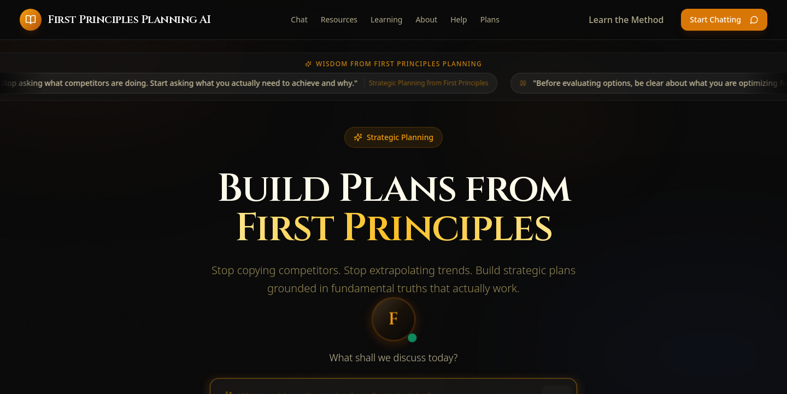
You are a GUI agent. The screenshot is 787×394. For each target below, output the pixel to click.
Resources (339, 19)
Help (458, 19)
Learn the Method (626, 20)
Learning (386, 19)
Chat (299, 19)
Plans (490, 19)
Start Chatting (724, 19)
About (426, 19)
